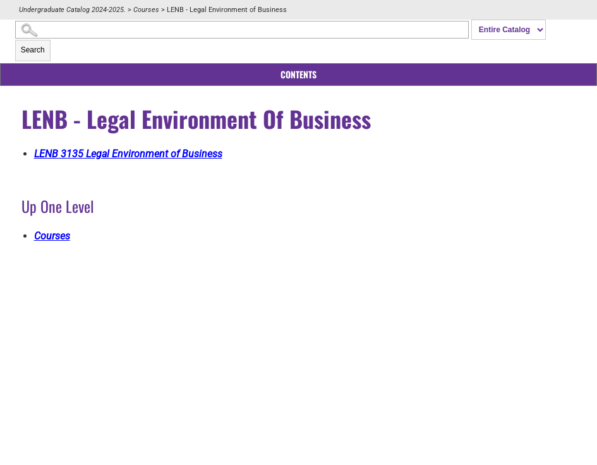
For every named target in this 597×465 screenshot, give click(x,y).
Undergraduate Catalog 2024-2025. (72, 10)
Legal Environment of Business (128, 154)
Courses (146, 10)
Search (33, 49)
